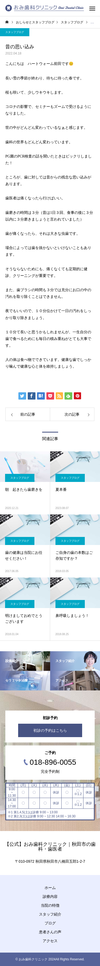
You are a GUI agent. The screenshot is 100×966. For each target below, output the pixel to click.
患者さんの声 (50, 932)
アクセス (50, 941)
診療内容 (50, 896)
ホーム (50, 887)
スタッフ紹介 (50, 914)
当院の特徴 (50, 905)
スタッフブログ (14, 32)
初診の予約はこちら (50, 730)
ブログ (50, 923)
